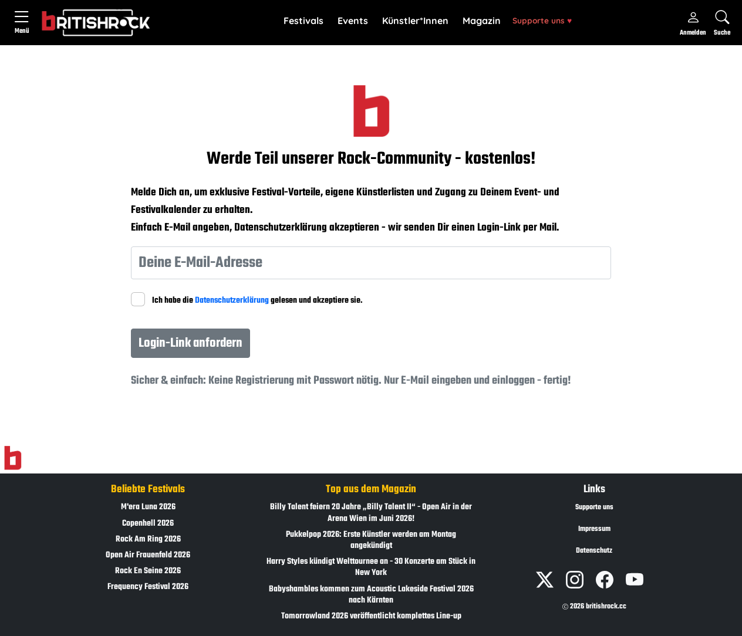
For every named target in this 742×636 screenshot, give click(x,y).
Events (353, 20)
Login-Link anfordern (190, 343)
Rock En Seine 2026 (148, 571)
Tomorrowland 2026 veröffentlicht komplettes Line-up (371, 616)
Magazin (482, 20)
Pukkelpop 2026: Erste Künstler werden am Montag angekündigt (371, 540)
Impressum (594, 529)
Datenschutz (594, 551)
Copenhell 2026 (148, 523)
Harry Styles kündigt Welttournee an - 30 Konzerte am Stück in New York (371, 567)
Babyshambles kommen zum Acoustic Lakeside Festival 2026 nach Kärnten (371, 595)
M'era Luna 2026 (148, 507)
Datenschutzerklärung (232, 300)
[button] (303, 21)
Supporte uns (542, 20)
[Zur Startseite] (12, 458)
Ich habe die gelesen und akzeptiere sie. (257, 300)
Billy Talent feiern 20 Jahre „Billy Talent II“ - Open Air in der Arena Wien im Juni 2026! (371, 512)
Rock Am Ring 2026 (148, 539)
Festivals (303, 20)
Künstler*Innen (415, 20)
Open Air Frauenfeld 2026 (148, 555)
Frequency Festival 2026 (147, 587)
